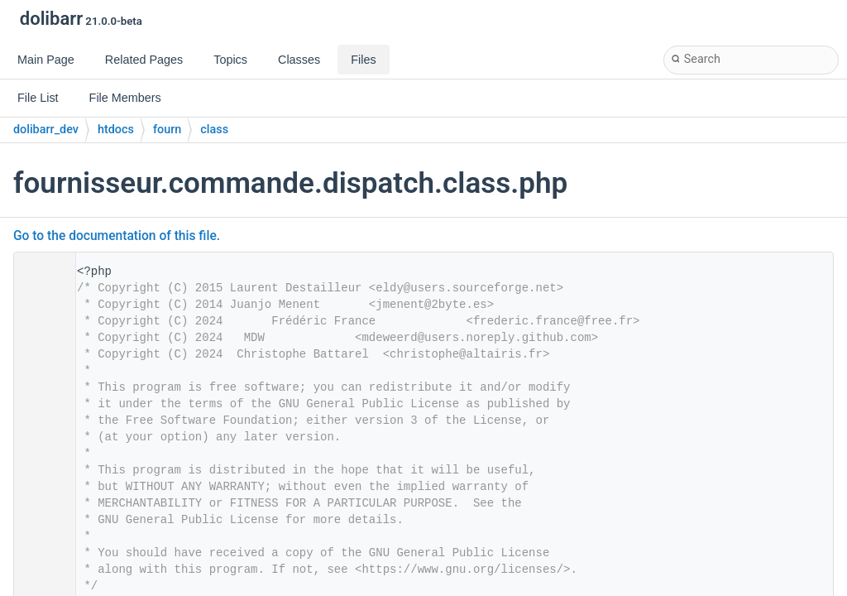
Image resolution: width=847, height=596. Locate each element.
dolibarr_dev (46, 130)
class (214, 130)
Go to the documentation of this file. (116, 235)
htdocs (116, 130)
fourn (167, 130)
